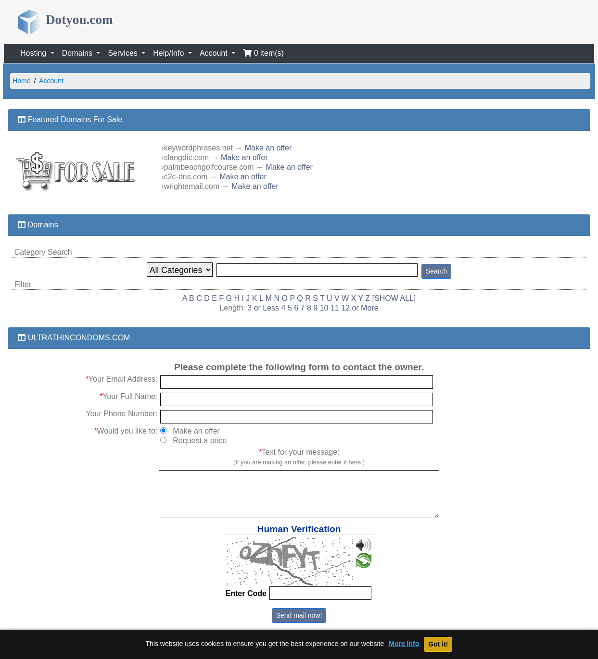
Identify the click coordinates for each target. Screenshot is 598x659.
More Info (404, 643)
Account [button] (214, 53)
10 (324, 308)
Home (21, 81)
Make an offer (268, 148)
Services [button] (124, 53)
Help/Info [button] (169, 53)
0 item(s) (263, 53)
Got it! (438, 644)
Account (51, 81)
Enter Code (246, 593)
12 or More (359, 308)
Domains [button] (78, 53)
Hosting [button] (34, 53)
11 (335, 308)
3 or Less (263, 308)
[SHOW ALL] (394, 298)
